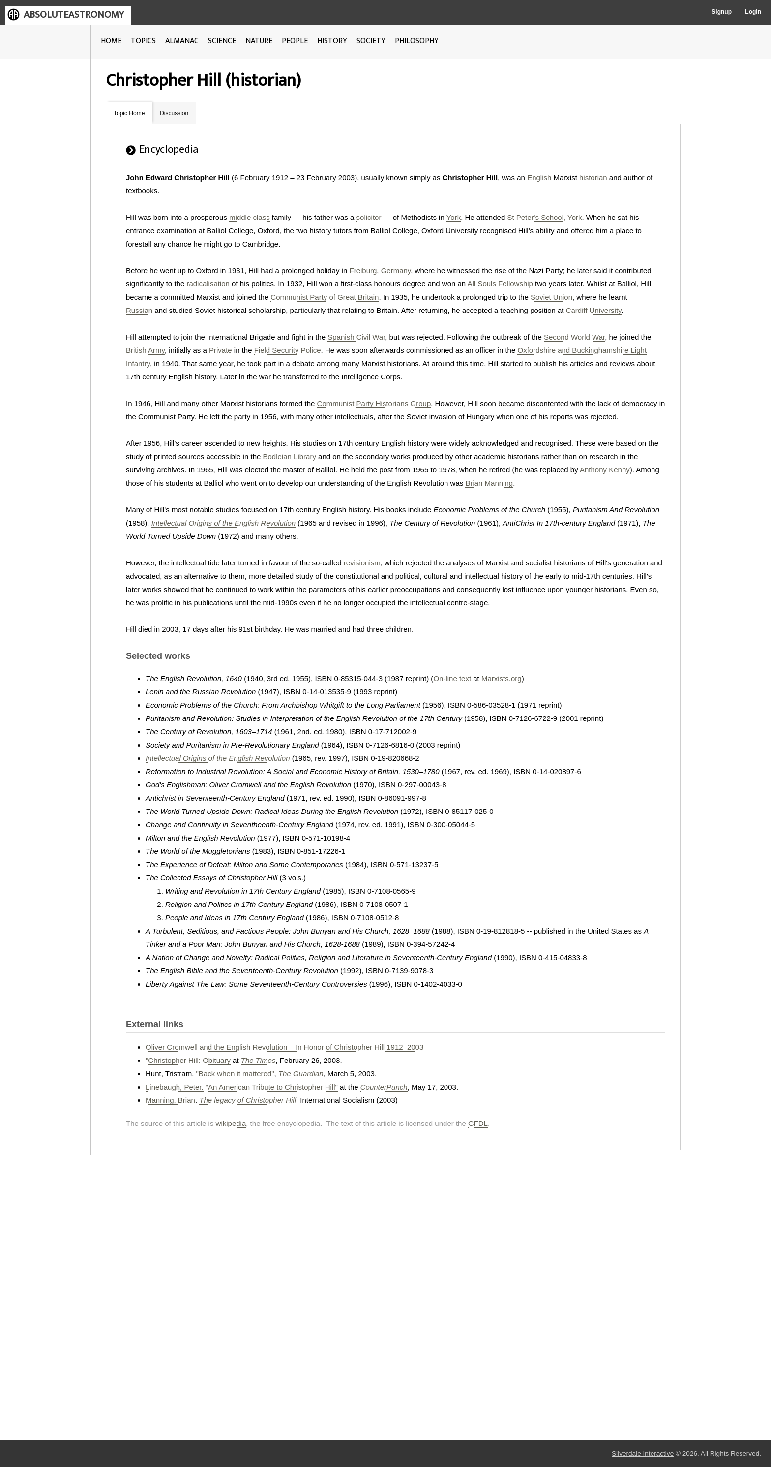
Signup (722, 11)
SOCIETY (371, 41)
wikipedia (231, 1123)
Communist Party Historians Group (374, 403)
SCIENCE (222, 41)
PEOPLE (295, 41)
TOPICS (143, 41)
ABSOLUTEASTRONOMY (74, 14)
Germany (396, 270)
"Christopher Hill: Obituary (188, 1060)
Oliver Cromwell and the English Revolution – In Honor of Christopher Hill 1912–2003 (284, 1047)
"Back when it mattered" (235, 1073)
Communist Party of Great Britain (324, 297)
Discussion (174, 113)
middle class (249, 217)
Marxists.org (501, 678)
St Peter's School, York (544, 217)
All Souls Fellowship (500, 284)
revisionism (362, 563)
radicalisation (208, 284)
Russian (139, 310)
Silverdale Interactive (643, 1453)
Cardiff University (594, 310)
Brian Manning (489, 483)
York (453, 217)
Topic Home (129, 113)
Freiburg (363, 270)
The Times (258, 1060)
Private (220, 350)
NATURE (258, 41)
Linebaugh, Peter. (175, 1087)
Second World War (574, 337)
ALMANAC (182, 41)
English (539, 177)
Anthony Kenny (605, 470)
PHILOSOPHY (417, 41)
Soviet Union (551, 297)
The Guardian (301, 1073)
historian (593, 177)
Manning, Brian (170, 1100)
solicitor (369, 217)
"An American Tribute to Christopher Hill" (272, 1087)
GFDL (478, 1123)
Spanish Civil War (356, 337)
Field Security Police (287, 350)
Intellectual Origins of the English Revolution (223, 523)
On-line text (452, 678)
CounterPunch (384, 1087)
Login (753, 11)
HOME (111, 41)
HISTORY (332, 41)
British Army (145, 350)
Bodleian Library (289, 456)
